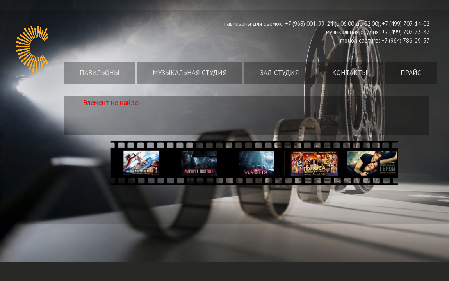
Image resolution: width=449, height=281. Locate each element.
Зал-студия (279, 72)
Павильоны (99, 72)
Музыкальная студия (190, 72)
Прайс (411, 72)
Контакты (349, 72)
